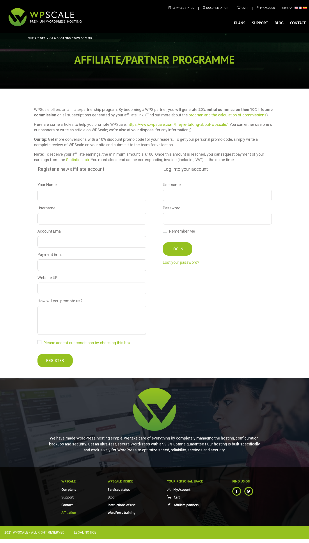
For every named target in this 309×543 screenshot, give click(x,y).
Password (171, 208)
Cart (245, 8)
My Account (268, 8)
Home (32, 37)
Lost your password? (181, 262)
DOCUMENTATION (217, 8)
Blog (279, 22)
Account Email (49, 231)
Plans (239, 22)
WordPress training (121, 517)
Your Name (47, 184)
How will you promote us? (59, 301)
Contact (298, 22)
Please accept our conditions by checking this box (87, 347)
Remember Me (179, 231)
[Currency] (286, 8)
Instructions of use (121, 509)
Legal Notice (85, 537)
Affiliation (68, 517)
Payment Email (50, 254)
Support (260, 22)
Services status (183, 8)
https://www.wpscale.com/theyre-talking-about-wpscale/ (178, 124)
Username (46, 208)
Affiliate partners (186, 509)
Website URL (48, 277)
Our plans (68, 494)
